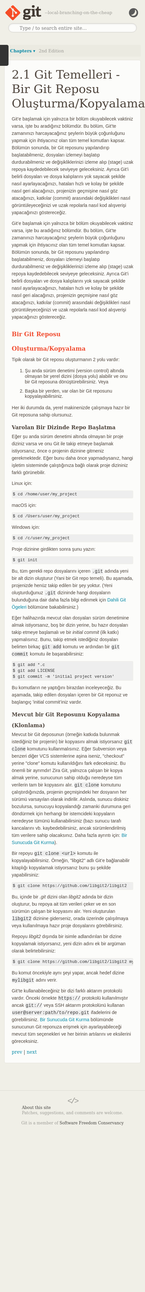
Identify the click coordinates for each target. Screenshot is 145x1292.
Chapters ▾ (22, 50)
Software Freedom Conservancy (92, 1123)
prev (17, 1052)
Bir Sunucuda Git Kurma (64, 1019)
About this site (36, 1107)
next (32, 1052)
